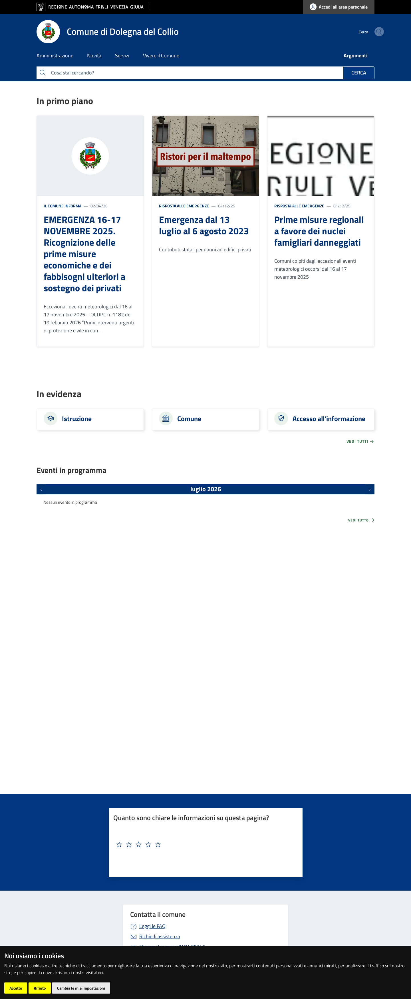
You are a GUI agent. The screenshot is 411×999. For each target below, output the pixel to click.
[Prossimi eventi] (369, 489)
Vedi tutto (361, 520)
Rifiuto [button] (40, 988)
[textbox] (203, 844)
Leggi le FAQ (152, 926)
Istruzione (77, 418)
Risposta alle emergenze (184, 206)
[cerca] (367, 32)
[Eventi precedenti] (41, 489)
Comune (189, 418)
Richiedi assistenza (159, 936)
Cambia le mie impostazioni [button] (81, 988)
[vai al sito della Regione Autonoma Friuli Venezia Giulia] (93, 7)
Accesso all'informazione (329, 418)
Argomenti (356, 55)
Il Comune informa (62, 206)
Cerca (358, 72)
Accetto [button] (15, 988)
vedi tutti (360, 441)
